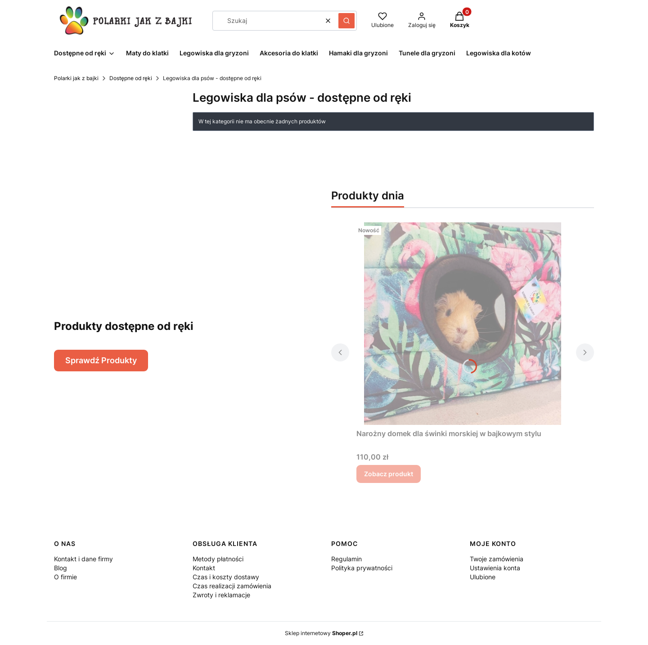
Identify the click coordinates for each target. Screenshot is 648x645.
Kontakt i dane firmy (83, 559)
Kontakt (204, 568)
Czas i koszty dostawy (226, 577)
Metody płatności (218, 559)
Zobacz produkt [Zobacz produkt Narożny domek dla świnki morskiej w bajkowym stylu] (388, 474)
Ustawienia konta (495, 568)
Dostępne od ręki (130, 78)
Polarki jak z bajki (76, 78)
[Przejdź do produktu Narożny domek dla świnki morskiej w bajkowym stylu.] (462, 323)
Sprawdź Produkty (101, 360)
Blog (60, 568)
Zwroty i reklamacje (221, 595)
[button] (346, 20)
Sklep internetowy (321, 633)
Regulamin (346, 559)
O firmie (65, 577)
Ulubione (482, 577)
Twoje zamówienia (496, 559)
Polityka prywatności (361, 568)
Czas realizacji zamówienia (232, 586)
